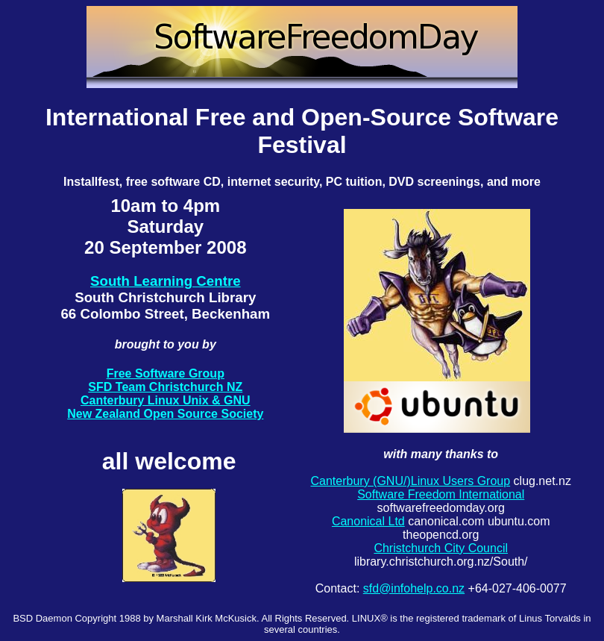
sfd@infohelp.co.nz (414, 588)
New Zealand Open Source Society (165, 413)
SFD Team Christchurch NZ (165, 387)
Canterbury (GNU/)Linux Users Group (410, 481)
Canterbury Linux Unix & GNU (166, 400)
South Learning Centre (165, 281)
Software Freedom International (440, 494)
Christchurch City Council (441, 548)
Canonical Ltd (368, 521)
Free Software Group (165, 373)
